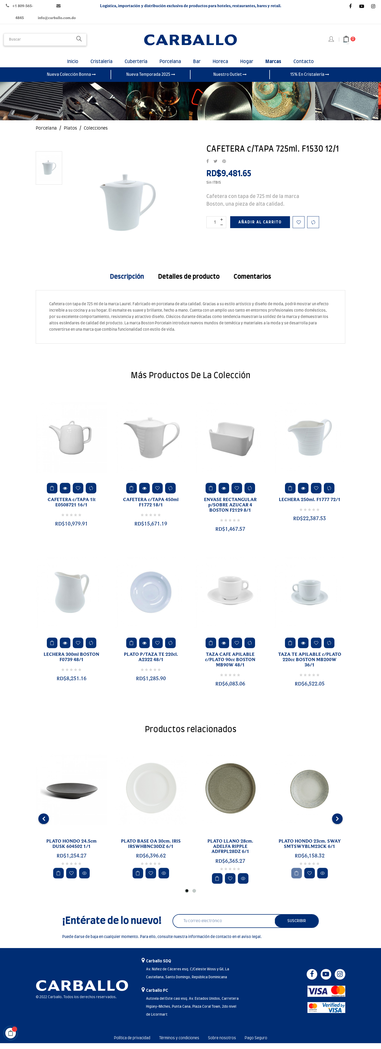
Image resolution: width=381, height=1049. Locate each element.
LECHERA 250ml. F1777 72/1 (310, 505)
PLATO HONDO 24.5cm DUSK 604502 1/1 (71, 850)
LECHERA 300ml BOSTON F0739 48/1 (71, 663)
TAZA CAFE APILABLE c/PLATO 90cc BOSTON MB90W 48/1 (230, 666)
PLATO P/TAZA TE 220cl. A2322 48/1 (151, 663)
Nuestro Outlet (230, 80)
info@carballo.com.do (57, 18)
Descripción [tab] (127, 283)
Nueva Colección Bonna (71, 80)
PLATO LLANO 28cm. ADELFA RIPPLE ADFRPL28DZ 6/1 (230, 852)
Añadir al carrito (260, 228)
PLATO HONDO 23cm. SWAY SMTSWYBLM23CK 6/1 (310, 850)
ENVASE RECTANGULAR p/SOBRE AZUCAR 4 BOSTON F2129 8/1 (230, 511)
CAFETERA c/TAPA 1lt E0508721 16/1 (72, 508)
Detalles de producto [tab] (189, 283)
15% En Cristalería (309, 80)
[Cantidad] (216, 228)
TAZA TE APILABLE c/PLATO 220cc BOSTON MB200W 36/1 (309, 666)
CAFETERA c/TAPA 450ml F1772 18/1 (151, 508)
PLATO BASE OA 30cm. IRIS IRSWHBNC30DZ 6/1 (151, 850)
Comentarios (252, 283)
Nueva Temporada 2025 (150, 80)
